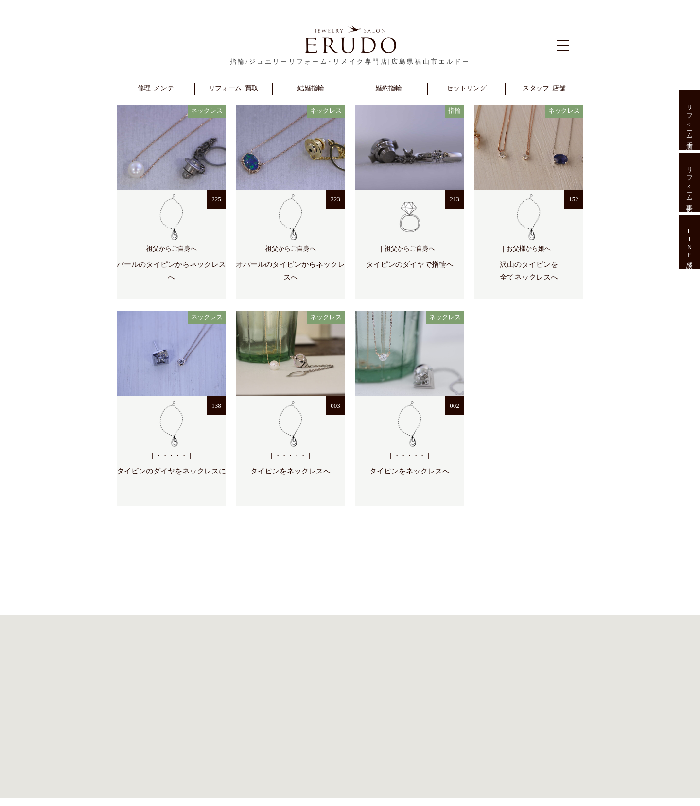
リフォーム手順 (689, 120)
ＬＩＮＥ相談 (689, 242)
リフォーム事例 (689, 182)
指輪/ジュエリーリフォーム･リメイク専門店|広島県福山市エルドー (350, 61)
